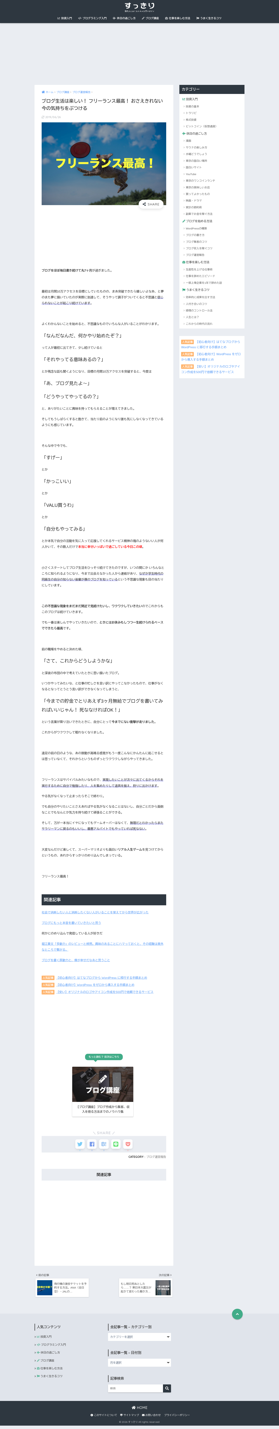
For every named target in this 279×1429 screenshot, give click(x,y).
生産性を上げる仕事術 (199, 270)
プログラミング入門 (92, 18)
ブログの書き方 (195, 235)
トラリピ (191, 113)
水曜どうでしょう (196, 154)
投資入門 (64, 18)
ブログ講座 (150, 18)
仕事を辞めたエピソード (200, 276)
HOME (140, 1411)
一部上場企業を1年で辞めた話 (204, 283)
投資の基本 (192, 106)
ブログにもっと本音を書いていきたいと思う (72, 923)
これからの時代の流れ (199, 324)
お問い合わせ (151, 1418)
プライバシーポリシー (177, 1418)
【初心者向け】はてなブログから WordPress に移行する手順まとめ (103, 977)
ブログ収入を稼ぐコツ (199, 248)
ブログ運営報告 (156, 1159)
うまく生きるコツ (209, 18)
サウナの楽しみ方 (196, 147)
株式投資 (191, 119)
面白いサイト (194, 167)
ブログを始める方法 (197, 221)
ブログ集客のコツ (196, 242)
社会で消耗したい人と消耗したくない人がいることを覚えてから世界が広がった (96, 912)
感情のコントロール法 (199, 311)
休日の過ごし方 (124, 18)
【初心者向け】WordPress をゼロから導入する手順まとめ (96, 984)
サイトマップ (129, 1418)
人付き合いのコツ (196, 304)
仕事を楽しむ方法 (177, 18)
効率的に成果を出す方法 (200, 297)
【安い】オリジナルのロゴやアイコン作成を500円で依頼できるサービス (106, 992)
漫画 (188, 141)
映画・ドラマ (194, 200)
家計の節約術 (194, 207)
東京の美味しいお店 (198, 187)
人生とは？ (192, 317)
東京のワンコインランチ (200, 181)
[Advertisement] (139, 54)
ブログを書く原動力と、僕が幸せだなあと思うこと (77, 960)
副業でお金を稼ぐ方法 (199, 214)
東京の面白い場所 (196, 160)
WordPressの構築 (196, 228)
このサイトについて (104, 1418)
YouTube (191, 174)
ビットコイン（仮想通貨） (202, 126)
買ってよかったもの (198, 194)
